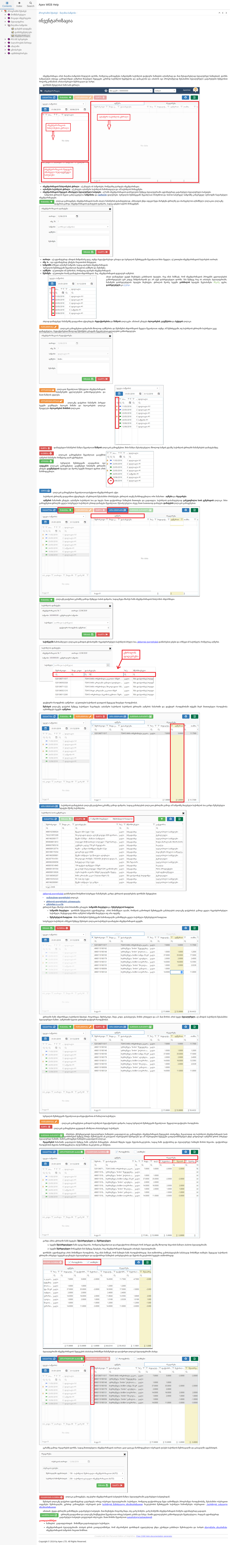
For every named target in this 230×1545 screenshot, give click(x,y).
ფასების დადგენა (21, 28)
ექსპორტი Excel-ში (54, 904)
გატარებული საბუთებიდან (139, 1517)
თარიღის (102, 195)
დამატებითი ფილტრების (58, 898)
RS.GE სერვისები (17, 39)
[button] (219, 13)
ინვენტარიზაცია (20, 35)
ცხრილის (50, 902)
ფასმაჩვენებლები (21, 32)
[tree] (18, 32)
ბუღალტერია (15, 21)
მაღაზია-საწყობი (17, 25)
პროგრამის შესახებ (15, 11)
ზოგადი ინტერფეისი (19, 18)
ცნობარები (14, 50)
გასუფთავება (73, 902)
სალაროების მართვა (19, 43)
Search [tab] (30, 4)
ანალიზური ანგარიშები (215, 1527)
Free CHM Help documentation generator (154, 1536)
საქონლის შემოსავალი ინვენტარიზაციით (122, 1504)
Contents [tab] (7, 4)
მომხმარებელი (16, 14)
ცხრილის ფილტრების (147, 642)
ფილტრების (61, 902)
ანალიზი (13, 46)
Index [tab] (19, 4)
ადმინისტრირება (17, 53)
